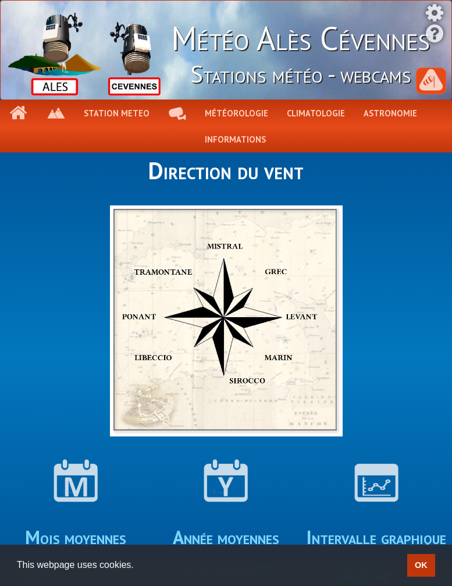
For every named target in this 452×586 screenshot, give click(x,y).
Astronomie (390, 113)
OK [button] (421, 565)
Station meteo (117, 113)
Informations (235, 139)
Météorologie (236, 113)
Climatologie (316, 113)
